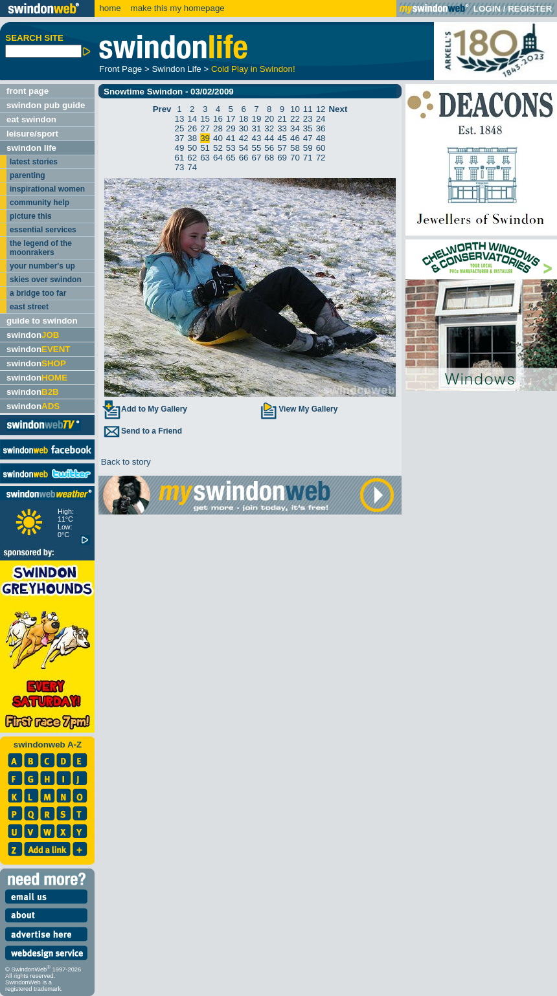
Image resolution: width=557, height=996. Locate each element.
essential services (43, 229)
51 (205, 148)
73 (180, 167)
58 (295, 148)
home (109, 8)
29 (231, 128)
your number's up (42, 266)
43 (257, 138)
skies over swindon (46, 279)
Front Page (120, 69)
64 (218, 157)
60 (321, 148)
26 (192, 128)
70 (295, 157)
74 (192, 167)
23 (308, 119)
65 (231, 157)
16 (218, 119)
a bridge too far (38, 293)
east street (29, 306)
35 (308, 128)
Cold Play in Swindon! (253, 69)
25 (180, 128)
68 (269, 157)
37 (180, 138)
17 (231, 119)
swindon (32, 335)
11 (308, 109)
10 (295, 109)
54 (244, 148)
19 (257, 119)
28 (218, 128)
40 (218, 138)
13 (180, 119)
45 (282, 138)
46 (295, 138)
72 (321, 157)
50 (192, 148)
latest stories (34, 161)
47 (308, 138)
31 (257, 128)
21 (282, 119)
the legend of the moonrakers (41, 248)
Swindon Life (176, 69)
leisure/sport (32, 133)
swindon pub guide (45, 105)
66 (244, 157)
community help (39, 202)
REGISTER (530, 9)
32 (269, 128)
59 (308, 148)
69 (282, 157)
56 (269, 148)
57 (282, 148)
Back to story (124, 462)
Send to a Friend (142, 431)
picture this (31, 216)
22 (295, 119)
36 (321, 128)
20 (269, 119)
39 (205, 138)
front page (27, 91)
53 (231, 148)
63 (205, 157)
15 (205, 119)
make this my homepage (176, 8)
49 (180, 148)
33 (282, 128)
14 (192, 119)
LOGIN (487, 9)
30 (244, 128)
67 (257, 157)
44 (269, 138)
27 (205, 128)
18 (244, 119)
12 (321, 109)
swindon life (31, 148)
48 (321, 138)
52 (218, 148)
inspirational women (47, 189)
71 (308, 157)
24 (321, 119)
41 (231, 138)
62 (192, 157)
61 (180, 157)
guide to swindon (42, 321)
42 (244, 138)
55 (257, 148)
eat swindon (31, 119)
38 (192, 138)
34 (295, 128)
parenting (27, 175)
